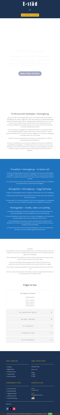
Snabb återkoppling (12, 398)
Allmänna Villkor (30, 15)
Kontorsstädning (11, 376)
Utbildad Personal (11, 396)
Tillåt (50, 413)
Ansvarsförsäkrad (11, 388)
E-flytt (9, 129)
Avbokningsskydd (11, 391)
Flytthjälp (9, 367)
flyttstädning (47, 121)
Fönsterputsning (11, 371)
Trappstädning (10, 374)
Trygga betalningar (12, 393)
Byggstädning (10, 369)
